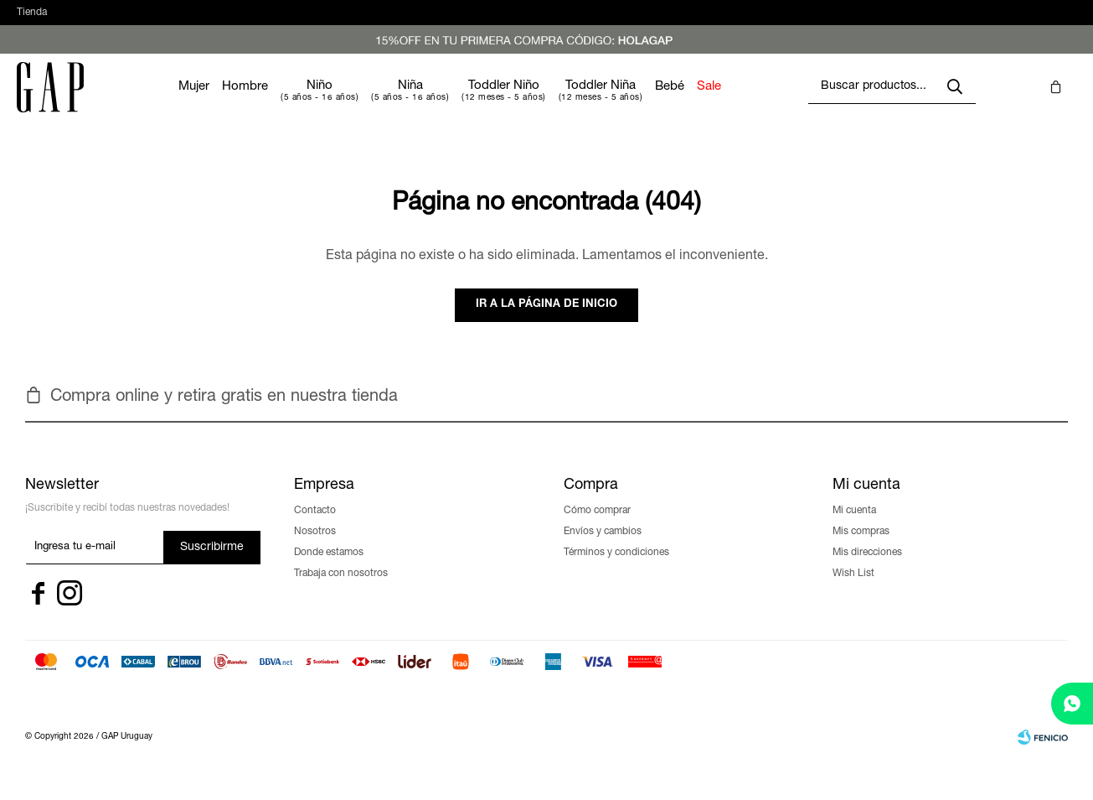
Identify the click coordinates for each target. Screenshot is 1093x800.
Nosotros (315, 548)
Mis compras (861, 548)
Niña (460, 102)
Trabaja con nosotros (341, 590)
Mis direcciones (867, 569)
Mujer (244, 103)
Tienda (32, 21)
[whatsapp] (1072, 704)
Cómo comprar (597, 527)
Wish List (853, 590)
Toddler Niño (554, 102)
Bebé (720, 103)
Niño (370, 102)
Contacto (315, 527)
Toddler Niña (651, 102)
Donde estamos (328, 569)
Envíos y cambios (603, 548)
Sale (759, 103)
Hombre (295, 103)
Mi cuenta (854, 527)
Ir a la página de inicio (546, 321)
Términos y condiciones (616, 569)
